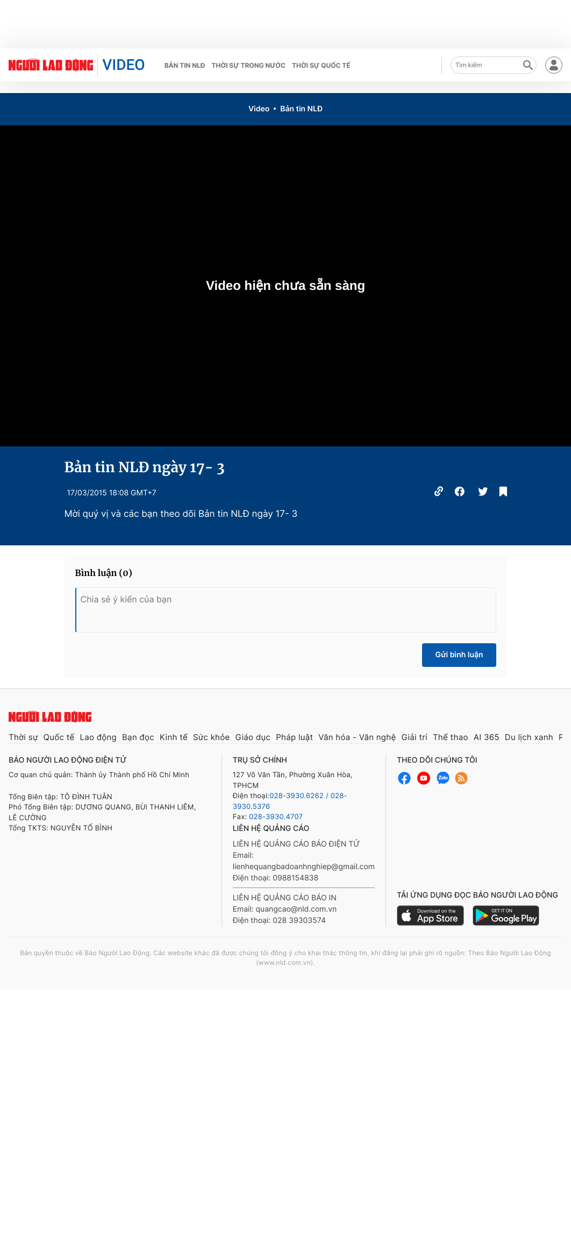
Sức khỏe (211, 737)
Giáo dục (253, 737)
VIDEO (123, 65)
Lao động (98, 737)
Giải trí (414, 737)
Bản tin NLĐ (185, 65)
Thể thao (450, 737)
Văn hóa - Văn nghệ (357, 737)
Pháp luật (294, 737)
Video (258, 108)
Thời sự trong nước (248, 65)
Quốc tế (59, 737)
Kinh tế (174, 737)
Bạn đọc (138, 737)
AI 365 (486, 737)
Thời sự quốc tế (321, 65)
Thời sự (23, 737)
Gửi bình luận (459, 654)
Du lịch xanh (529, 737)
